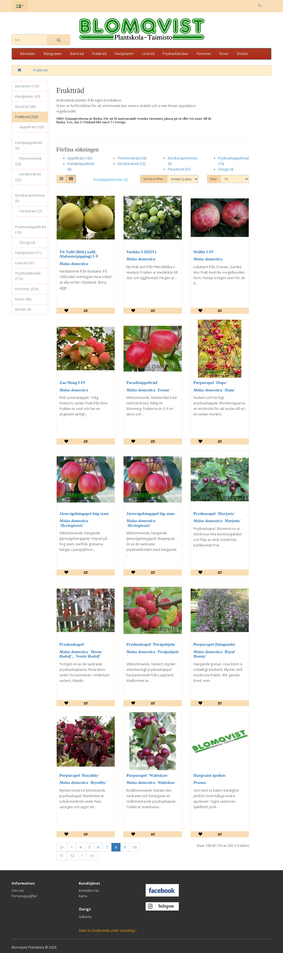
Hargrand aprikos (209, 775)
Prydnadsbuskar (175, 53)
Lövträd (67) (24, 263)
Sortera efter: (153, 179)
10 (135, 847)
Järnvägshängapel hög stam (84, 513)
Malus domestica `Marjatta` (217, 521)
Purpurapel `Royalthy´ (79, 775)
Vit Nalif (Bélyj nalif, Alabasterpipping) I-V (79, 254)
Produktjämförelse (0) (110, 179)
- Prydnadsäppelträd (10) (30, 227)
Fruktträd (99, 53)
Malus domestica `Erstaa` (148, 390)
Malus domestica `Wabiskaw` (151, 782)
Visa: (213, 179)
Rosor (224, 53)
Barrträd (77, 53)
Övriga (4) (225, 169)
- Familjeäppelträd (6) (28, 143)
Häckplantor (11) (28, 252)
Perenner (204, 53)
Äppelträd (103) (79, 158)
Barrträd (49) (25, 106)
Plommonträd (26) (132, 158)
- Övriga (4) (25, 242)
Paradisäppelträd (141, 382)
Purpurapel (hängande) (214, 644)
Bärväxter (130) (27, 86)
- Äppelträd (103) (29, 127)
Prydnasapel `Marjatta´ (214, 513)
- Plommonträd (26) (28, 161)
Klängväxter (53, 53)
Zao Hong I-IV (72, 382)
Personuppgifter (24, 896)
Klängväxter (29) (27, 96)
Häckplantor (124, 53)
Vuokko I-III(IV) (141, 252)
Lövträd (148, 53)
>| (92, 855)
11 (62, 855)
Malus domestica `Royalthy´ (83, 782)
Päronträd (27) (179, 169)
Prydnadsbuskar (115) (28, 276)
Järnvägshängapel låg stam (150, 513)
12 (72, 855)
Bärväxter (27, 53)
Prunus (199, 782)
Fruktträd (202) (26, 116)
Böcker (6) (23, 309)
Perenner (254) (26, 289)
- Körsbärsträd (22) (28, 177)
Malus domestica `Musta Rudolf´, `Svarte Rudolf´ (80, 654)
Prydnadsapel (71, 644)
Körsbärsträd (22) (131, 163)
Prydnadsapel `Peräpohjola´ (151, 644)
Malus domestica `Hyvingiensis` (73, 523)
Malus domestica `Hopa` (214, 390)
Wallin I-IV (203, 252)
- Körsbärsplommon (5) (30, 195)
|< (62, 847)
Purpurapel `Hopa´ (210, 382)
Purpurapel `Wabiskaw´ (147, 775)
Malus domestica (73, 263)
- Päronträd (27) (28, 211)
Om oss (18, 890)
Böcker (242, 53)
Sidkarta (85, 916)
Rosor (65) (23, 299)
